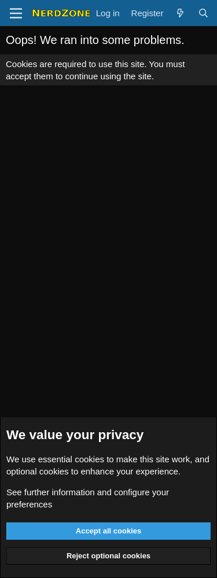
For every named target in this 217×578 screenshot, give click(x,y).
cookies (89, 459)
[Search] (203, 13)
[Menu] (16, 13)
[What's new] (180, 13)
